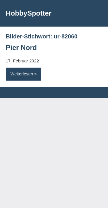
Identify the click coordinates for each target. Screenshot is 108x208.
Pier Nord (21, 47)
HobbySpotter (29, 13)
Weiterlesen (21, 73)
